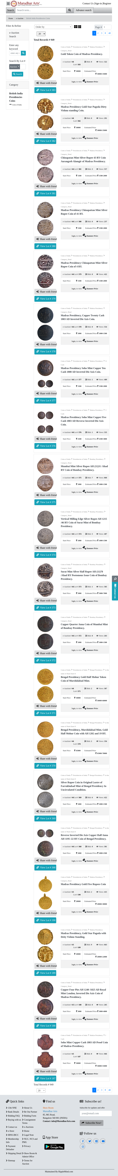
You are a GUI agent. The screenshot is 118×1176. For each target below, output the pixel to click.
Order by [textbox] (40, 27)
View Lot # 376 (45, 446)
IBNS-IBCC (12, 1135)
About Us (27, 1108)
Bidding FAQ (13, 1116)
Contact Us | (89, 3)
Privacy (26, 1146)
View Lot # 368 (45, 867)
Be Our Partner (29, 1112)
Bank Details (12, 1112)
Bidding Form (29, 1116)
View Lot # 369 (45, 818)
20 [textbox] (39, 1090)
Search (17, 74)
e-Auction (19, 18)
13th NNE (11, 1108)
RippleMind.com (65, 1171)
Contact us (11, 1127)
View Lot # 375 (45, 502)
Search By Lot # (17, 61)
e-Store (10, 1131)
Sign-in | (99, 3)
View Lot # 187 (45, 1078)
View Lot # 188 (45, 1025)
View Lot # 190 (45, 920)
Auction (14, 67)
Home (10, 18)
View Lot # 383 (45, 90)
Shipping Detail (14, 1153)
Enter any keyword (14, 47)
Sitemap (10, 1160)
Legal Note (28, 1135)
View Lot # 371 (45, 713)
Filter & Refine (13, 26)
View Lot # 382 (45, 141)
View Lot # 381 (45, 193)
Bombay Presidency (96, 459)
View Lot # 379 (45, 298)
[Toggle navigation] (8, 3)
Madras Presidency (96, 47)
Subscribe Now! (91, 1123)
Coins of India (17, 105)
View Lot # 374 (45, 555)
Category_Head (66, 51)
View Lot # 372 (45, 660)
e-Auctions (27, 1127)
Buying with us (13, 1120)
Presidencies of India (80, 47)
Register (107, 3)
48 (109, 33)
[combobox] (53, 27)
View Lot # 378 (45, 351)
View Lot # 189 (45, 973)
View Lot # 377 (45, 400)
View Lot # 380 (45, 246)
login (73, 82)
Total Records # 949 (43, 1084)
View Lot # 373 (45, 607)
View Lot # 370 (45, 765)
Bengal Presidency (96, 670)
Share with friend (46, 83)
